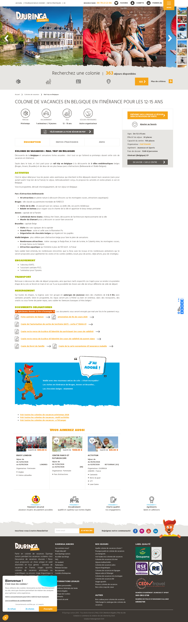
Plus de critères (161, 81)
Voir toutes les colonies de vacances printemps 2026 (44, 414)
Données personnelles (63, 585)
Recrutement (59, 570)
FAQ (56, 559)
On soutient (59, 562)
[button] (182, 11)
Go (141, 82)
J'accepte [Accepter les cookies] (48, 609)
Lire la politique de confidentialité (18, 601)
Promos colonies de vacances (106, 584)
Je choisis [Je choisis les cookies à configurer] (29, 609)
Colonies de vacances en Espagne (107, 570)
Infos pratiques (54, 3)
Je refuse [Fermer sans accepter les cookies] (12, 609)
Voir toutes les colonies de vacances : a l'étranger (43, 420)
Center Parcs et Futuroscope (60, 457)
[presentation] (6, 38)
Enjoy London (23, 455)
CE (64, 3)
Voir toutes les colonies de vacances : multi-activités (44, 417)
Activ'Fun (93, 455)
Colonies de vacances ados (105, 564)
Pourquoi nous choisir (35, 3)
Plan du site (121, 612)
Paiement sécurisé (61, 599)
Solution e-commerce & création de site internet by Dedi (94, 615)
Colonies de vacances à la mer (106, 559)
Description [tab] (32, 142)
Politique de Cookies (62, 593)
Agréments (59, 596)
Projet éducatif (60, 551)
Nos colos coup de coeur (104, 587)
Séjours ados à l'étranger (104, 573)
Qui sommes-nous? (62, 548)
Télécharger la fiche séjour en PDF (67, 132)
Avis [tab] (102, 142)
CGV (101, 612)
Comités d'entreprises (63, 573)
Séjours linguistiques (102, 567)
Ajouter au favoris (144, 124)
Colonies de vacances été (104, 578)
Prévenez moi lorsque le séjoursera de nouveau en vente (147, 115)
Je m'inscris (86, 530)
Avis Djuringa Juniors (62, 553)
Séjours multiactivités (103, 562)
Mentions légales (61, 591)
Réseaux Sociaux (61, 567)
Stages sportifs (100, 581)
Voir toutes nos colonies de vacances (109, 556)
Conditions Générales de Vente (66, 588)
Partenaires (59, 564)
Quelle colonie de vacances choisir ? (108, 548)
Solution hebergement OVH (94, 618)
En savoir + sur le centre (149, 162)
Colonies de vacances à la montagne (108, 576)
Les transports (100, 553)
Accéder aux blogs (62, 556)
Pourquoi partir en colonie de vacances (109, 551)
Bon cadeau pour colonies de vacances (109, 599)
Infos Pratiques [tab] (67, 142)
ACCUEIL (19, 3)
